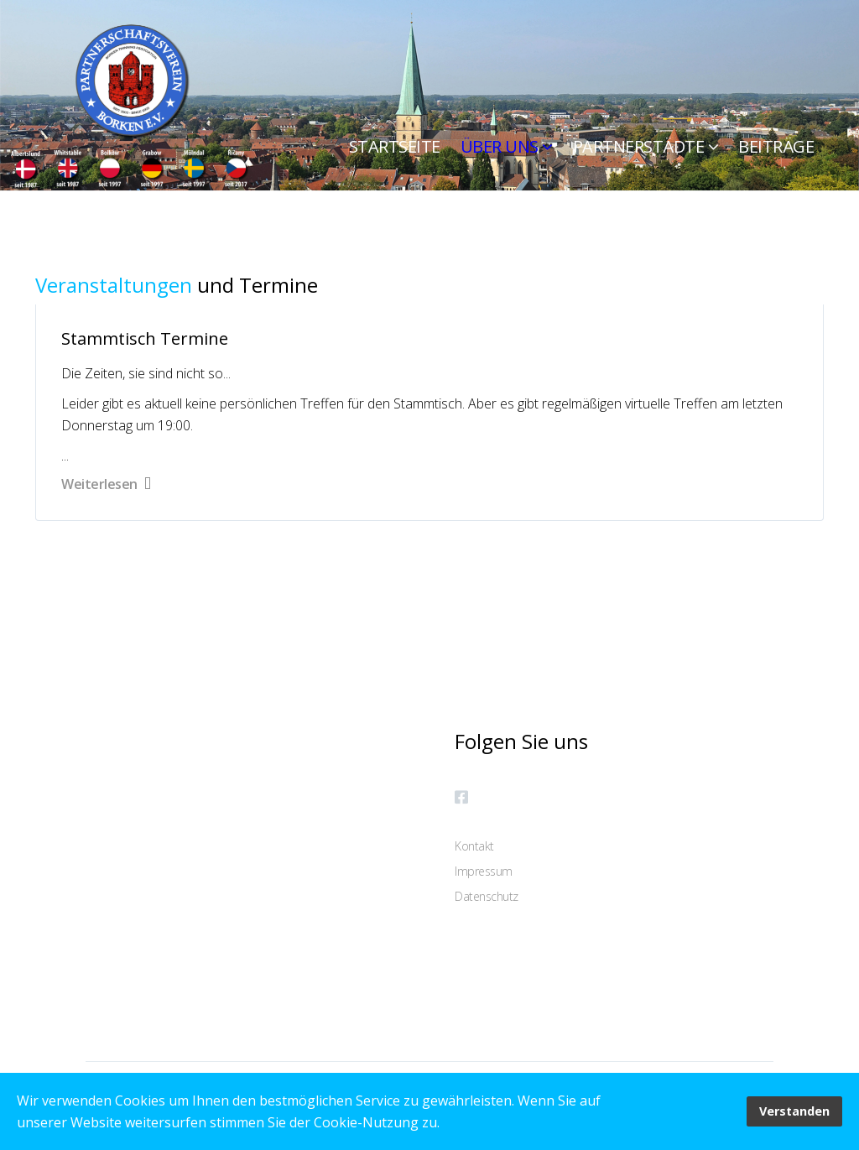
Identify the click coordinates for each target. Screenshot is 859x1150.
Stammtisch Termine (144, 338)
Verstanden (794, 1111)
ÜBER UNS (500, 146)
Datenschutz (486, 896)
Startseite (394, 146)
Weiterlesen (106, 484)
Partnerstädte (639, 146)
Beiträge (776, 146)
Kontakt (474, 846)
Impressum (484, 871)
